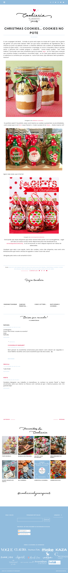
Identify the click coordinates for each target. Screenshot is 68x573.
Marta (5, 377)
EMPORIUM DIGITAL (61, 571)
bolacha (30, 267)
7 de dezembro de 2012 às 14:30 (11, 366)
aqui (44, 51)
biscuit (24, 267)
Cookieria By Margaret (13, 571)
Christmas (49, 267)
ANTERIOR (6, 419)
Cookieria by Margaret (16, 345)
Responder (6, 337)
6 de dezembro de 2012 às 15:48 (11, 327)
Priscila (6, 364)
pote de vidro (49, 269)
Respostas (12, 341)
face (48, 125)
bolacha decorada (39, 267)
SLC (20, 125)
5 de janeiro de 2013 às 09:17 (11, 379)
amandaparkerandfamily (37, 237)
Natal (39, 269)
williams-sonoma (37, 120)
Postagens (22, 531)
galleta (34, 269)
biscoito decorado (15, 267)
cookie (55, 267)
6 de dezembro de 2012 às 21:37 (16, 347)
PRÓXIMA (62, 419)
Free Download (26, 269)
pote (43, 269)
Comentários (23, 534)
